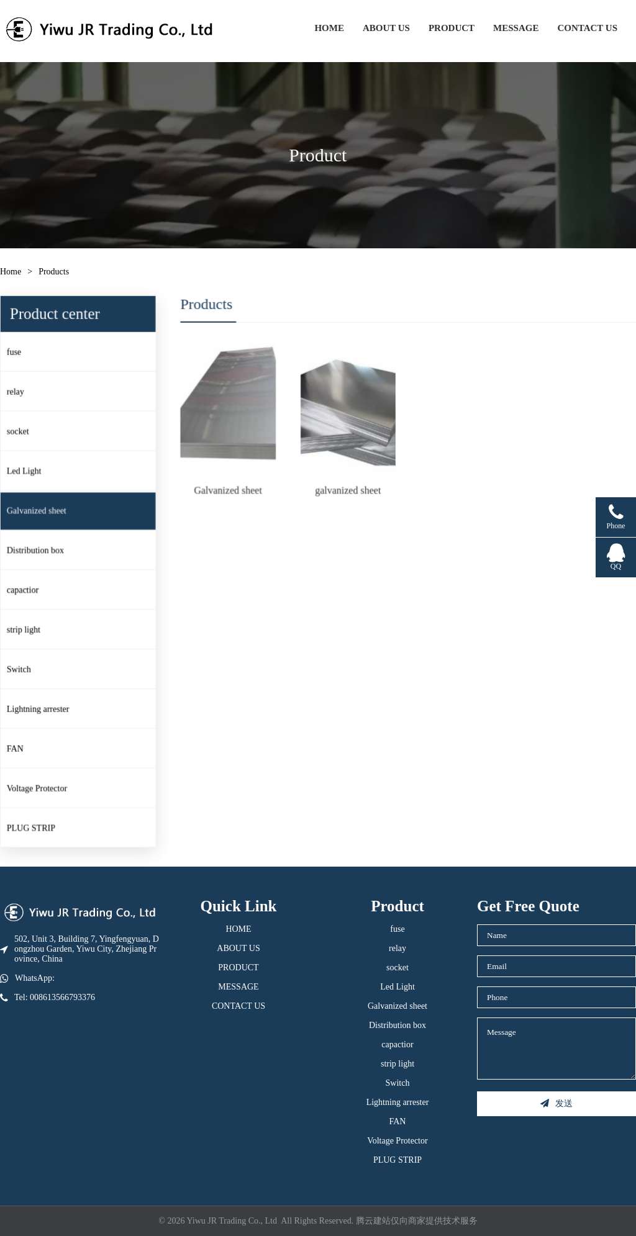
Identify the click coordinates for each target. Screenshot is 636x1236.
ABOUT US (386, 28)
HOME (329, 28)
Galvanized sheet (40, 512)
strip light (27, 629)
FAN (19, 746)
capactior (26, 590)
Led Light (28, 472)
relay (19, 394)
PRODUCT (452, 28)
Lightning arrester (41, 707)
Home (10, 271)
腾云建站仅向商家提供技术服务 (417, 1220)
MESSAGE (515, 28)
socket (21, 433)
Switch (22, 668)
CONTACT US (587, 28)
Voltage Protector (40, 786)
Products (54, 271)
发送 (556, 1103)
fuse (18, 354)
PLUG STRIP (34, 825)
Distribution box (39, 551)
